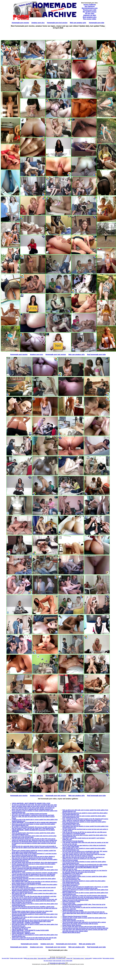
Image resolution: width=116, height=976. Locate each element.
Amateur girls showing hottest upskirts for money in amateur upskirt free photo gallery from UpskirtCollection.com (34, 851)
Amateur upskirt (51, 958)
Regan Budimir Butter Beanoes (71, 925)
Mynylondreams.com (90, 8)
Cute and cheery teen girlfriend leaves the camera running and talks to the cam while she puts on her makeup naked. (84, 930)
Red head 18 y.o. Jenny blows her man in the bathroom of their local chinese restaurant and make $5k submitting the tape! (32, 867)
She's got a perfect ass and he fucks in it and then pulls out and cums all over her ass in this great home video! (34, 888)
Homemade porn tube (96, 23)
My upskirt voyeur (89, 12)
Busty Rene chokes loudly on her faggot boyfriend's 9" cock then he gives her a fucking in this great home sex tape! (34, 854)
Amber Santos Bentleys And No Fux (73, 920)
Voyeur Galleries (89, 4)
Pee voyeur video (89, 19)
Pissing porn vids (89, 10)
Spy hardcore (90, 6)
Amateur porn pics (37, 23)
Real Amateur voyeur (78, 958)
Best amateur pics (89, 17)
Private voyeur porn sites (16, 958)
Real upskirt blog (42, 958)
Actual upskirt (88, 958)
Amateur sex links (97, 958)
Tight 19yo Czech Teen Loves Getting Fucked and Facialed (29, 813)
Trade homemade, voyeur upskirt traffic (62, 960)
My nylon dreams (48, 960)
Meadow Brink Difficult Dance (71, 932)
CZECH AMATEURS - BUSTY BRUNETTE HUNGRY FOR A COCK (31, 803)
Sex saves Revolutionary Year (71, 879)
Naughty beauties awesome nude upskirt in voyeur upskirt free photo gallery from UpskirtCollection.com (33, 891)
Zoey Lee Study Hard (68, 903)
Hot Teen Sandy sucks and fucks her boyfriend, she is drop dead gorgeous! (34, 862)
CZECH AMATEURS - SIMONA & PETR (23, 933)
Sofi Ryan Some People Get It (71, 875)
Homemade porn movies (20, 23)
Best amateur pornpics (108, 958)
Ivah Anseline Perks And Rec (71, 884)
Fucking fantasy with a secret (71, 824)
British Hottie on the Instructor (21, 932)
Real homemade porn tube (96, 354)
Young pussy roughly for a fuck (21, 927)
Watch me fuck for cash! (69, 869)
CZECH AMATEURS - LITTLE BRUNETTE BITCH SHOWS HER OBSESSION (34, 822)
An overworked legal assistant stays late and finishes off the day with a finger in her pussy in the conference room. (83, 899)
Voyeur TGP (69, 958)
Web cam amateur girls (78, 23)
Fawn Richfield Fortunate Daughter (72, 841)
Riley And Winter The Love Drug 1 (22, 902)
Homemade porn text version (57, 23)
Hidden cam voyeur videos (30, 958)
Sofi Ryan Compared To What (71, 901)
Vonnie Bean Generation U (70, 885)
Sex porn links (5, 958)
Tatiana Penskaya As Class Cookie (72, 910)
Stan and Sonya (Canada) (70, 860)
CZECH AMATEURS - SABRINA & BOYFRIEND (26, 923)
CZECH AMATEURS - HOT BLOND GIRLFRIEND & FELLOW (80, 867)
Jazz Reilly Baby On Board (20, 929)
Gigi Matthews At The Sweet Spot (72, 873)
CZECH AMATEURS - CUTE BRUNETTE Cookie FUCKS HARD (30, 930)
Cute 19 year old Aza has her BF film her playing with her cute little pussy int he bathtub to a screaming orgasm (84, 832)
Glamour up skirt (89, 15)
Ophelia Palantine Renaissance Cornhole (74, 916)
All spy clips (89, 13)
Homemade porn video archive (57, 963)
